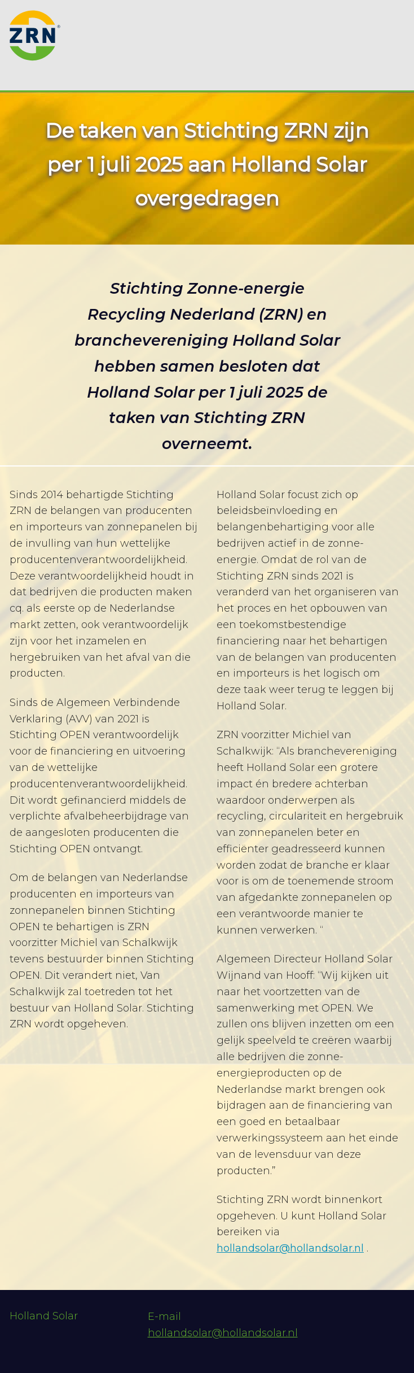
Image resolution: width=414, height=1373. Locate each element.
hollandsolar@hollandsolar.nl (290, 1248)
